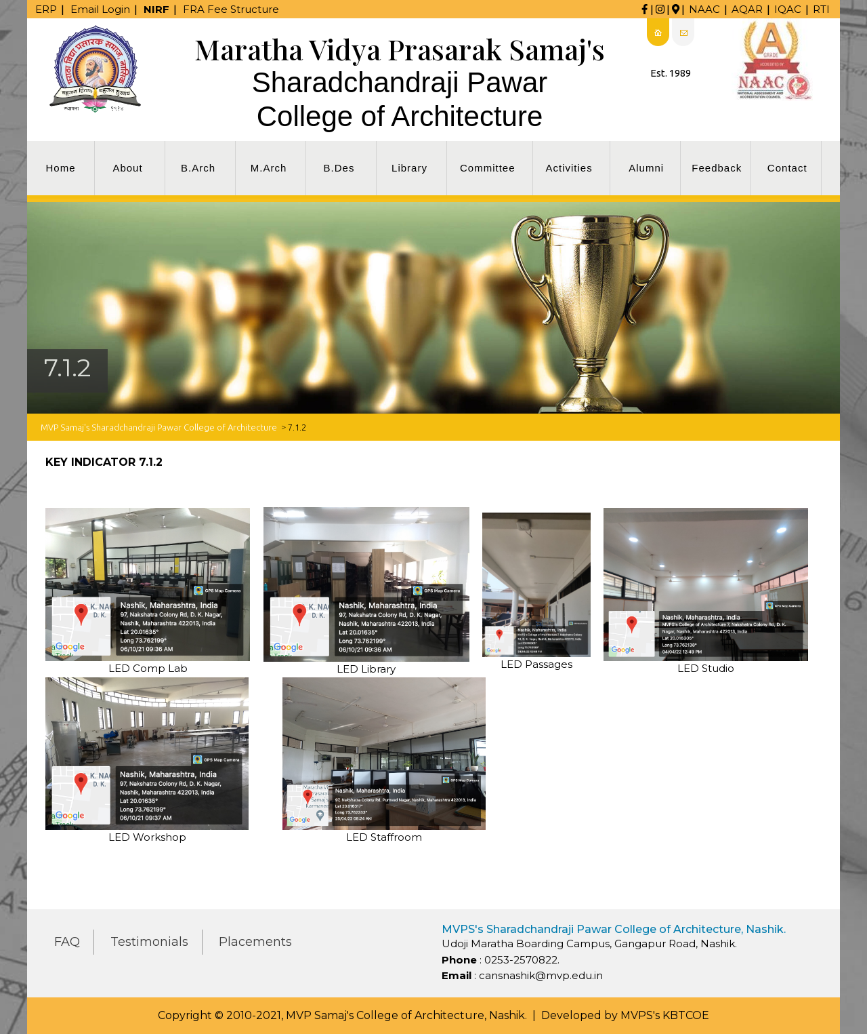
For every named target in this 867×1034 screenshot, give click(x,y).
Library (409, 168)
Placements (255, 941)
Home (60, 168)
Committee (487, 168)
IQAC (787, 9)
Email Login (100, 9)
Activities (569, 168)
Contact (787, 168)
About (127, 168)
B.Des (339, 168)
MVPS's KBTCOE (664, 1015)
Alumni (646, 168)
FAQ (67, 941)
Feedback (717, 168)
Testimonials (149, 941)
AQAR (747, 9)
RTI (821, 9)
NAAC (704, 9)
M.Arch (269, 168)
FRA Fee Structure (231, 9)
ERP (46, 9)
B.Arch (198, 168)
